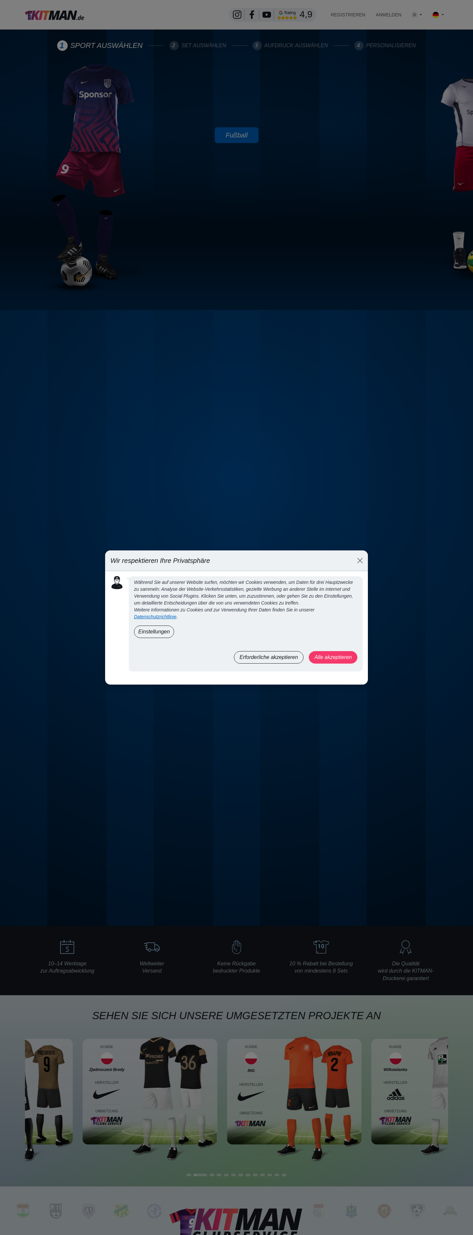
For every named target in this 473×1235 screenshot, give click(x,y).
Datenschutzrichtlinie (155, 616)
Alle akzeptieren (333, 657)
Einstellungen (154, 631)
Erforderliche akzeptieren (268, 657)
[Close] (360, 560)
